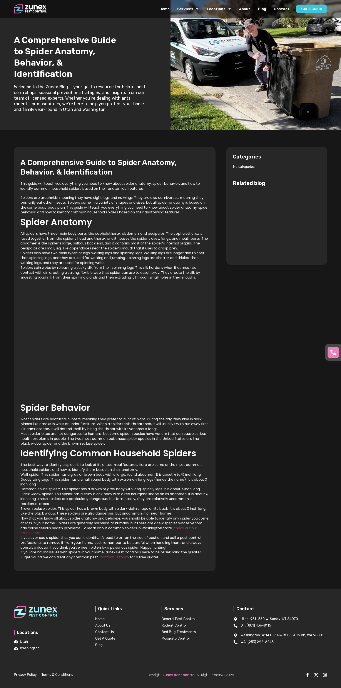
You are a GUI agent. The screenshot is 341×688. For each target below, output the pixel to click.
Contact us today (114, 557)
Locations (219, 9)
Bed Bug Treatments (179, 632)
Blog (262, 9)
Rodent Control (174, 625)
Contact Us (104, 632)
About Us (102, 625)
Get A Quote (105, 638)
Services (188, 9)
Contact (281, 9)
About (244, 9)
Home (164, 9)
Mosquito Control (176, 638)
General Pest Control (179, 619)
